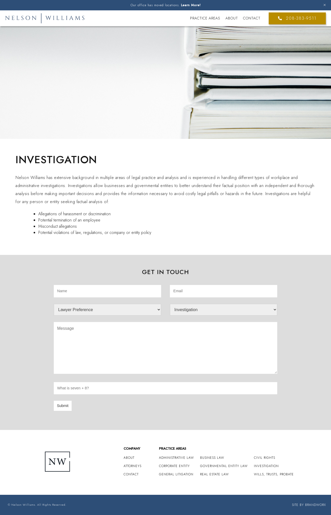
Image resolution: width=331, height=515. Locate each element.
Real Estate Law (214, 474)
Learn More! (191, 5)
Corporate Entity (174, 466)
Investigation (266, 466)
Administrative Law (176, 457)
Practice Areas (205, 18)
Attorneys (132, 466)
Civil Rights (264, 457)
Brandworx (315, 505)
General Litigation (176, 474)
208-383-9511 (297, 18)
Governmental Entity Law (224, 466)
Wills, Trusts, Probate (274, 474)
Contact (251, 18)
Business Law (212, 457)
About (231, 18)
